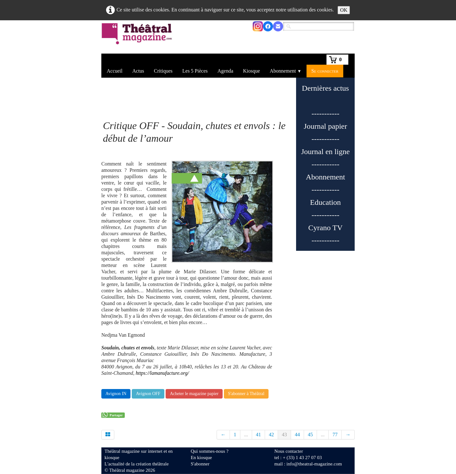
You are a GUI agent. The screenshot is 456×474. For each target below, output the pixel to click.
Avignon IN (115, 393)
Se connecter (325, 71)
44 (297, 434)
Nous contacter (288, 451)
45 (310, 434)
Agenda (225, 71)
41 (258, 434)
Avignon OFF (148, 393)
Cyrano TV (325, 228)
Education (325, 202)
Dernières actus (325, 88)
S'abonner (200, 463)
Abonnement (285, 71)
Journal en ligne (325, 151)
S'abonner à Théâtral (246, 393)
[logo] (138, 38)
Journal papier (325, 126)
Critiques (163, 71)
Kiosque (251, 71)
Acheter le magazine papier (194, 393)
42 (271, 434)
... (246, 434)
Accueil (115, 71)
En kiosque (201, 457)
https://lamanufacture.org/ (162, 373)
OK (343, 10)
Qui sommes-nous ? (209, 451)
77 (335, 434)
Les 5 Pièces (195, 71)
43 (284, 434)
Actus (138, 71)
